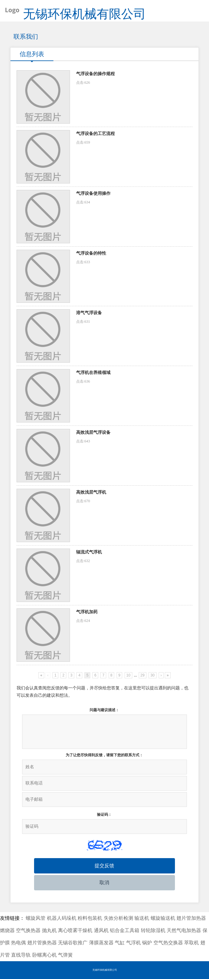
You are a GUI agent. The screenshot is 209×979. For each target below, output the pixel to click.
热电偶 (18, 942)
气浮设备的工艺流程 (95, 133)
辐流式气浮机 (89, 552)
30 (152, 675)
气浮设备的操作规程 (95, 73)
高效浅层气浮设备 (93, 432)
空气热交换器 (168, 942)
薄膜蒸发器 (101, 942)
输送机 (141, 918)
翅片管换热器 (42, 942)
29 (143, 675)
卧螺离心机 (44, 955)
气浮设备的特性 (91, 253)
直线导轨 (21, 955)
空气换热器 (28, 930)
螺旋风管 (35, 918)
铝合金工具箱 (124, 930)
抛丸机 (49, 930)
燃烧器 (7, 930)
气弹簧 (65, 955)
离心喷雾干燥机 (75, 930)
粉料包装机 (90, 918)
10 (128, 675)
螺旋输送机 (163, 918)
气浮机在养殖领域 (93, 372)
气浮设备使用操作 (93, 193)
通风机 (101, 930)
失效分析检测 (118, 918)
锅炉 (147, 942)
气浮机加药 (87, 612)
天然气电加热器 (184, 930)
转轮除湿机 (153, 930)
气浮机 (133, 942)
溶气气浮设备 (89, 312)
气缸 (120, 942)
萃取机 (191, 942)
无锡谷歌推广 (72, 942)
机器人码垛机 (61, 918)
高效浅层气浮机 (91, 492)
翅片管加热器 (191, 918)
